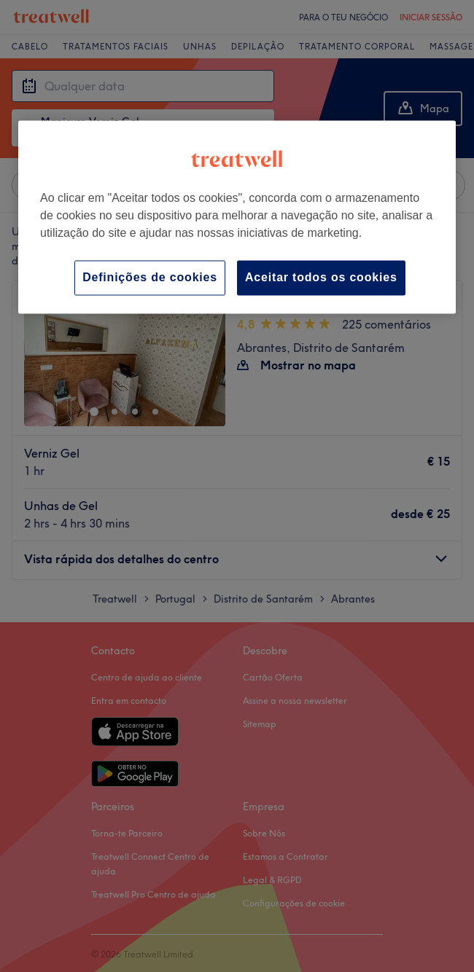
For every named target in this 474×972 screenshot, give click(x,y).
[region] (237, 217)
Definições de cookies (149, 278)
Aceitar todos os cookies (321, 278)
